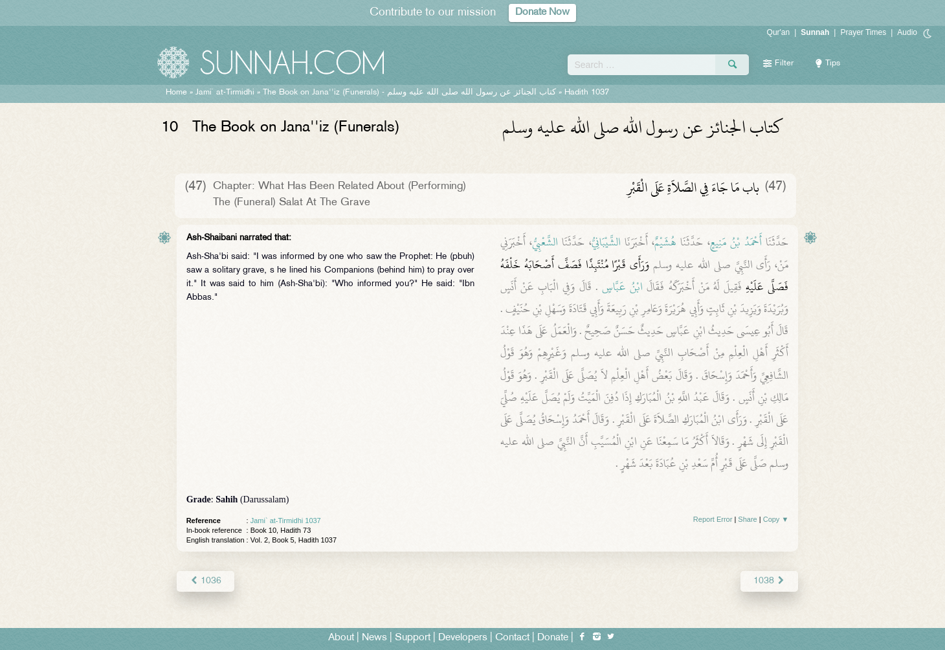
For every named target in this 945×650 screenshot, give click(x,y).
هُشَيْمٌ (665, 242)
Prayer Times (863, 32)
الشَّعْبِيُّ (545, 242)
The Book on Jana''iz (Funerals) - (409, 92)
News (374, 638)
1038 (769, 581)
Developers (462, 638)
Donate (552, 638)
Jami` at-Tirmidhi (224, 92)
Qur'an (778, 32)
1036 (205, 581)
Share (747, 519)
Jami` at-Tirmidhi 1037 (285, 520)
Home (176, 92)
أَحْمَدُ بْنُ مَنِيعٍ (736, 242)
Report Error (713, 519)
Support (412, 638)
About (341, 638)
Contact (512, 638)
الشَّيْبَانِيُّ (606, 242)
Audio (907, 32)
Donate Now (542, 12)
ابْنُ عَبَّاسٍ (622, 286)
